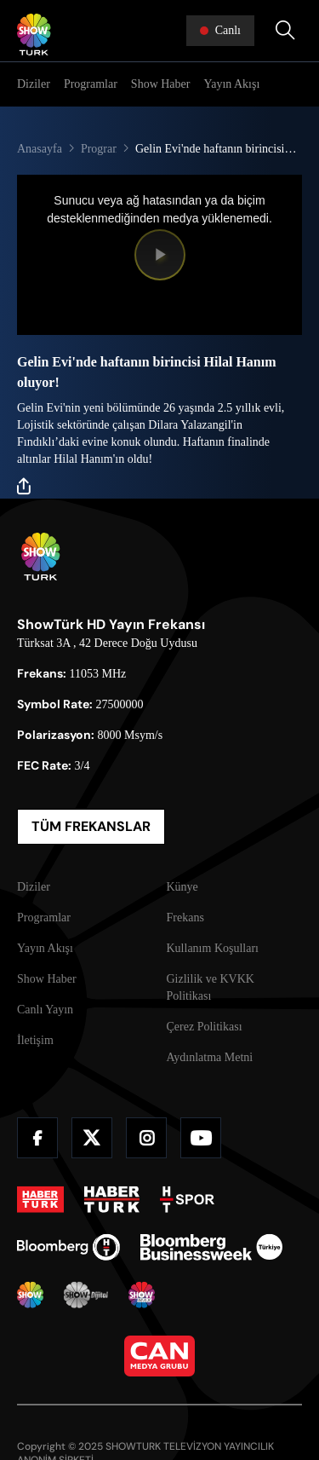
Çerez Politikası (204, 1026)
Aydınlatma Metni (210, 1057)
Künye (182, 886)
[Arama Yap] (285, 30)
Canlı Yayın (45, 1009)
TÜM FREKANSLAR (91, 826)
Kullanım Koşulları (213, 948)
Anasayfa (39, 148)
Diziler (33, 84)
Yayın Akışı (231, 84)
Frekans (185, 917)
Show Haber (161, 84)
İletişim (35, 1040)
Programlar (90, 84)
